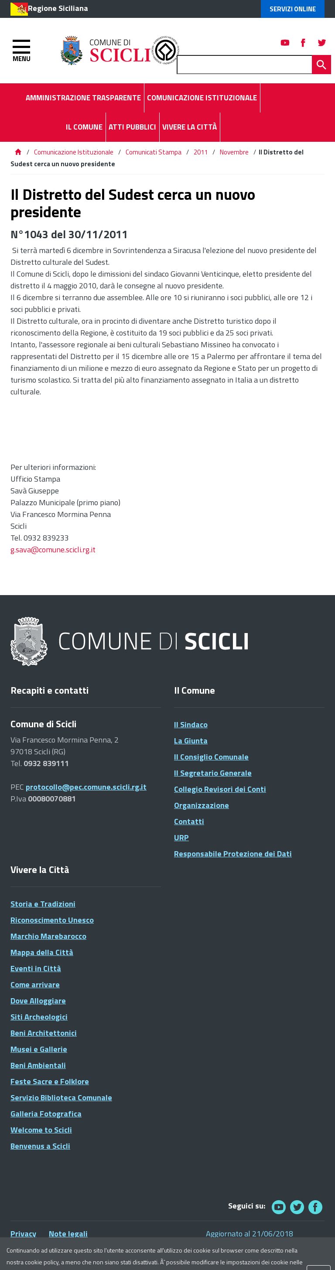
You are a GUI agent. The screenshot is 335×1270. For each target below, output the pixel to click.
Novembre (234, 152)
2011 (201, 152)
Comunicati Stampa (153, 152)
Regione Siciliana (58, 8)
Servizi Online (293, 9)
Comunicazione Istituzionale (73, 152)
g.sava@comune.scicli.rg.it (53, 549)
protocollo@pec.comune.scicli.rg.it (86, 787)
